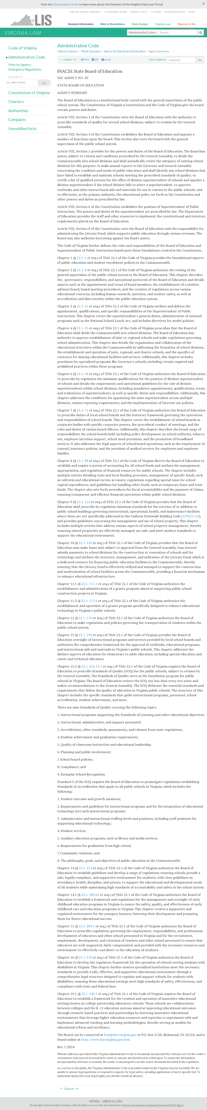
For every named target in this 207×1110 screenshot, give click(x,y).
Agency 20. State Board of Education (124, 51)
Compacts (17, 119)
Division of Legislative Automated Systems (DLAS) (149, 1105)
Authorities (18, 110)
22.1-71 (82, 410)
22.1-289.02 (90, 894)
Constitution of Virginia (29, 92)
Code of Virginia (22, 48)
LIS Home (94, 1101)
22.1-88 (82, 460)
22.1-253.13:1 (91, 666)
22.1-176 (85, 618)
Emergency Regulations (25, 69)
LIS (33, 20)
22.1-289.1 (87, 926)
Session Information (80, 24)
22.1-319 (85, 957)
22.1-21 (82, 306)
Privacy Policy (139, 12)
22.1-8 (81, 270)
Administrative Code (142, 32)
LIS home (156, 12)
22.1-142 (85, 543)
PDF (95, 59)
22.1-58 (82, 374)
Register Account (175, 12)
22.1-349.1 (89, 993)
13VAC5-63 (190, 516)
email (106, 59)
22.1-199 (85, 635)
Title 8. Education (91, 51)
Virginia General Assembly (85, 12)
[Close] (203, 3)
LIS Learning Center (66, 4)
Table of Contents (67, 51)
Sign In (180, 1105)
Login (192, 12)
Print (85, 59)
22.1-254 (85, 868)
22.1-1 (81, 257)
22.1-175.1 (89, 583)
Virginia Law (163, 24)
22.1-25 (82, 328)
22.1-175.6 (89, 600)
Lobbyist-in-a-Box (112, 1101)
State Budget (140, 24)
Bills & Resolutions (113, 24)
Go (200, 60)
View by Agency (19, 64)
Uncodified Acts (22, 128)
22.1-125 (83, 502)
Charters (16, 101)
